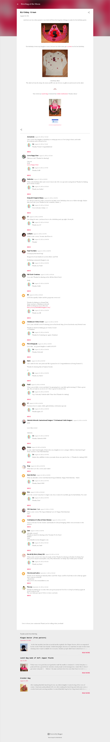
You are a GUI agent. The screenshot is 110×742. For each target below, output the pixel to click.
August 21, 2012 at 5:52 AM (45, 155)
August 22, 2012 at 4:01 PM (36, 216)
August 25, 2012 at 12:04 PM (42, 310)
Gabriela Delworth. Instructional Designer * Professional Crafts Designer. (50, 420)
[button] (89, 12)
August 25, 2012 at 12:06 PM (42, 409)
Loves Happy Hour (32, 155)
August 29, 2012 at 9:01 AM (41, 543)
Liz (33, 144)
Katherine (30, 179)
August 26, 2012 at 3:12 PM (58, 520)
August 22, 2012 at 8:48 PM (44, 251)
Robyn (29, 447)
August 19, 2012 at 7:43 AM (41, 137)
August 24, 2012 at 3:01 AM (36, 295)
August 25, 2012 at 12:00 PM (42, 239)
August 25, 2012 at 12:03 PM (42, 263)
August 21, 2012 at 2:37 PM (41, 168)
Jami (28, 530)
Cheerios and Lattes (33, 573)
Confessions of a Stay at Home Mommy (39, 520)
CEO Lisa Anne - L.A (33, 509)
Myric (29, 361)
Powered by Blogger (55, 734)
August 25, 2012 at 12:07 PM (42, 454)
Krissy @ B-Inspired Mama (35, 198)
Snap (28, 466)
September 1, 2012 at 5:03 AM (47, 573)
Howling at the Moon (30, 4)
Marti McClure (31, 475)
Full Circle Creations (33, 274)
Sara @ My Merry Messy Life (36, 554)
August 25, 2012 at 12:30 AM (37, 492)
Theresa (29, 587)
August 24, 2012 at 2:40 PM (44, 344)
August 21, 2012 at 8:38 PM (40, 179)
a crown (69, 46)
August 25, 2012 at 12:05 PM (42, 392)
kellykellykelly (59, 737)
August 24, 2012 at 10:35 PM (38, 466)
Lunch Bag (44, 94)
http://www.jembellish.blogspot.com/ (38, 307)
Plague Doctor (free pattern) (33, 638)
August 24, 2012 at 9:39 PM (38, 384)
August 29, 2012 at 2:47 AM (52, 554)
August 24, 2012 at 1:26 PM (51, 322)
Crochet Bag (25, 678)
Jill (28, 295)
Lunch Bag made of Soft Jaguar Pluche (37, 658)
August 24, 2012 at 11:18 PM (43, 475)
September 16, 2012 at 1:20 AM (40, 587)
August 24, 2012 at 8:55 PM (38, 361)
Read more (86, 652)
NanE (29, 384)
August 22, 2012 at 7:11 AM (41, 144)
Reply (29, 152)
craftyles (29, 234)
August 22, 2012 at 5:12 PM (39, 234)
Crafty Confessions (62, 94)
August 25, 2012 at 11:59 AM (42, 186)
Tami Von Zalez (32, 251)
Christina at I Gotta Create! (35, 322)
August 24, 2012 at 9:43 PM (80, 420)
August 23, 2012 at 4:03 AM (47, 274)
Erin (28, 492)
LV (28, 216)
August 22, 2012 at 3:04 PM (51, 198)
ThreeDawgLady (32, 344)
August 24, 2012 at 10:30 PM (39, 447)
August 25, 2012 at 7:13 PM (46, 509)
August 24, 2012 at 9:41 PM (36, 403)
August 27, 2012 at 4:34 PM (37, 530)
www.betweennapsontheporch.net (55, 124)
